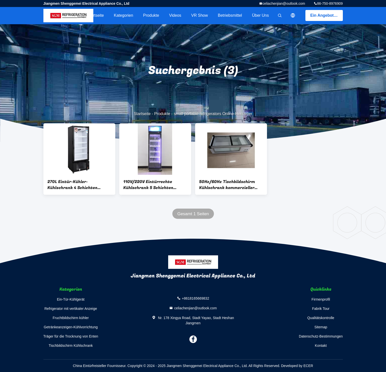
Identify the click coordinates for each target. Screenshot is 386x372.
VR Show (199, 15)
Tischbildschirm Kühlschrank (71, 346)
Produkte (151, 15)
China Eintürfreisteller (89, 366)
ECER (308, 366)
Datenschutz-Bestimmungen (321, 336)
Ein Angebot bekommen (326, 15)
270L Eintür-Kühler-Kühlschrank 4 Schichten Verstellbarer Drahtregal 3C (75, 185)
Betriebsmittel (230, 15)
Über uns (260, 15)
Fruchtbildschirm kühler (71, 318)
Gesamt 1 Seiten (193, 213)
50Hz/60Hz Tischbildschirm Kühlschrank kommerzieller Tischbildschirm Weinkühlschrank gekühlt (227, 185)
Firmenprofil (321, 299)
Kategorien (123, 15)
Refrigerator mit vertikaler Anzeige (70, 309)
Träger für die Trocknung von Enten (70, 336)
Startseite (95, 15)
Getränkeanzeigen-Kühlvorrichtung (71, 327)
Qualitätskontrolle (320, 318)
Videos (175, 15)
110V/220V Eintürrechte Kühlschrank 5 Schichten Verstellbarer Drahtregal (148, 185)
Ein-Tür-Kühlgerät (71, 299)
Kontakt (321, 346)
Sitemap (320, 327)
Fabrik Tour (321, 309)
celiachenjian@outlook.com (283, 3)
